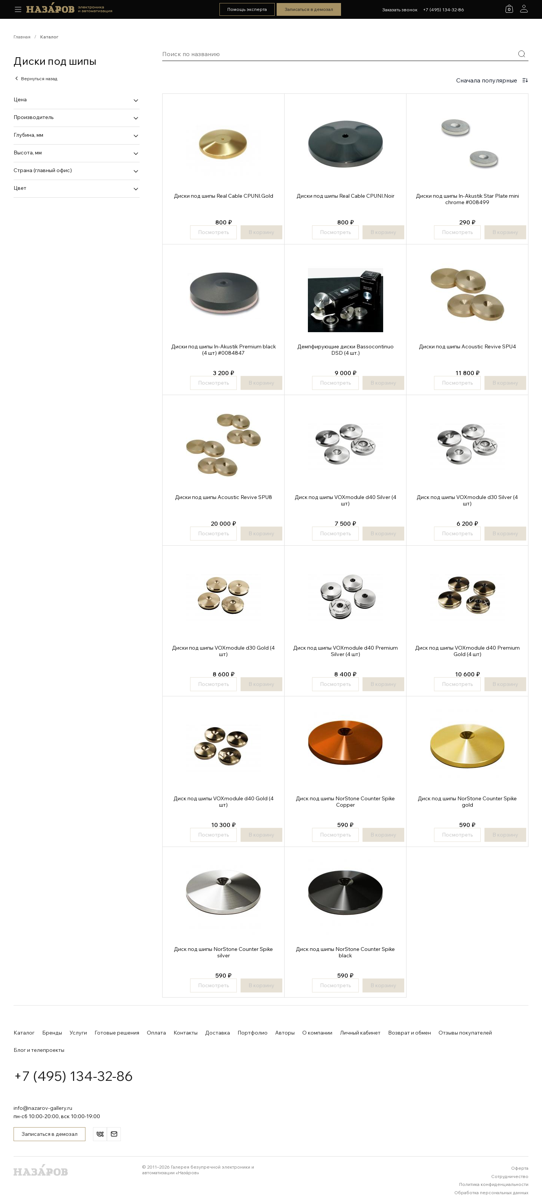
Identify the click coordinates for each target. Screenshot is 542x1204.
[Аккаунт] (523, 8)
